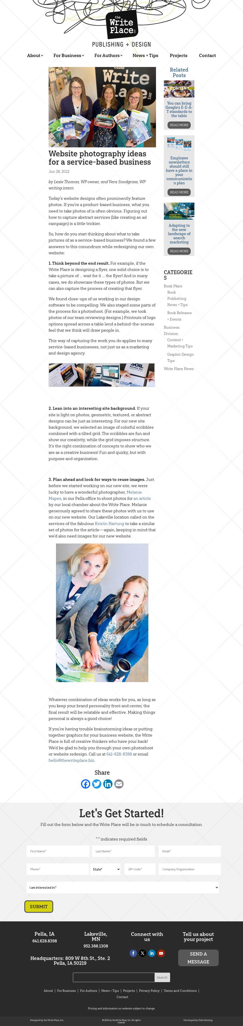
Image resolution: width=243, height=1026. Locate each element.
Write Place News (179, 369)
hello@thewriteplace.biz (71, 760)
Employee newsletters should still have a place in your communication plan (179, 170)
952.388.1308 (96, 946)
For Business (67, 55)
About (33, 55)
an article (142, 498)
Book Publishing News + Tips (177, 298)
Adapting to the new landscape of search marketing (179, 234)
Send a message (198, 958)
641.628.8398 (44, 941)
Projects (178, 55)
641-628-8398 (119, 754)
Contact (207, 55)
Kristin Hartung (109, 523)
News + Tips (145, 55)
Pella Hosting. (206, 1020)
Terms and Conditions (180, 991)
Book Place (173, 286)
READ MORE (179, 125)
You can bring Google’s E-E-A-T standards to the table (179, 109)
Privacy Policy (149, 991)
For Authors (107, 55)
